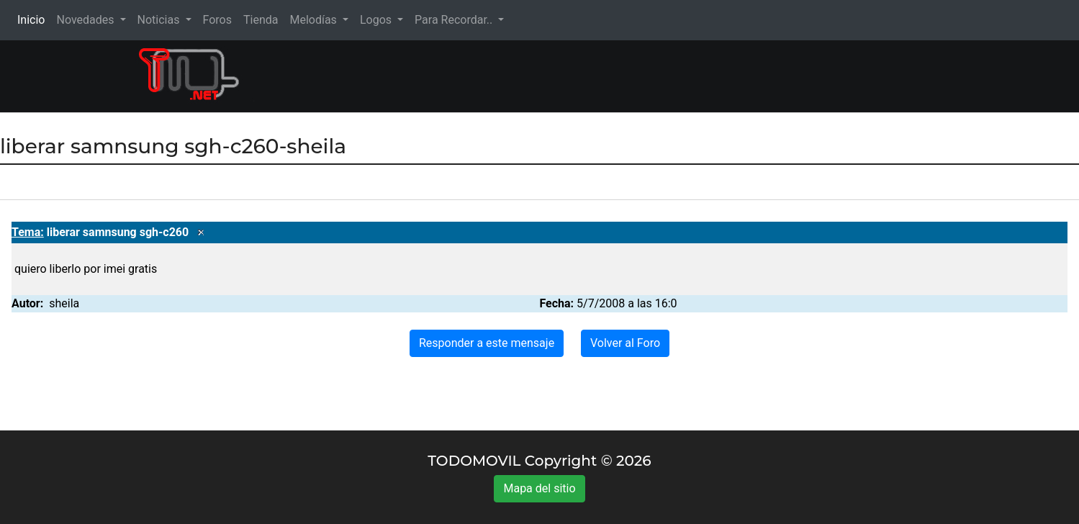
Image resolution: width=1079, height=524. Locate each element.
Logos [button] (377, 20)
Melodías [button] (314, 20)
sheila (64, 303)
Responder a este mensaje (486, 343)
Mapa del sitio (539, 488)
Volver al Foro (625, 343)
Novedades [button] (86, 20)
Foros (217, 20)
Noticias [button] (160, 20)
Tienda (260, 20)
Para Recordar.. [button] (455, 20)
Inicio (33, 19)
